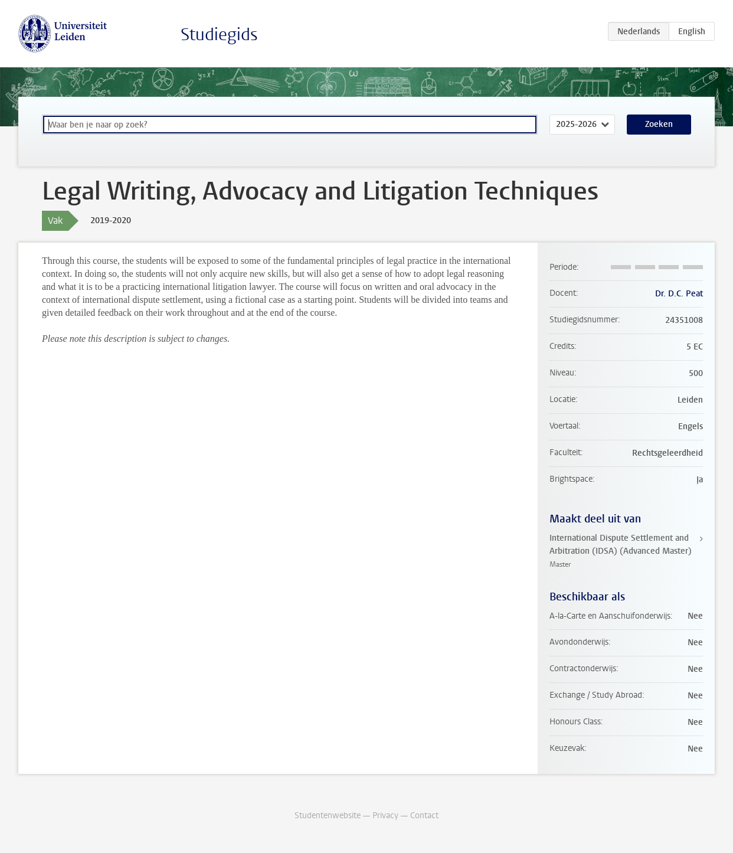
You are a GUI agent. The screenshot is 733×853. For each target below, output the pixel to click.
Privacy (385, 815)
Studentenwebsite (327, 815)
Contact (424, 815)
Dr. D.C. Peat (679, 293)
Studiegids (219, 34)
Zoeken (659, 124)
